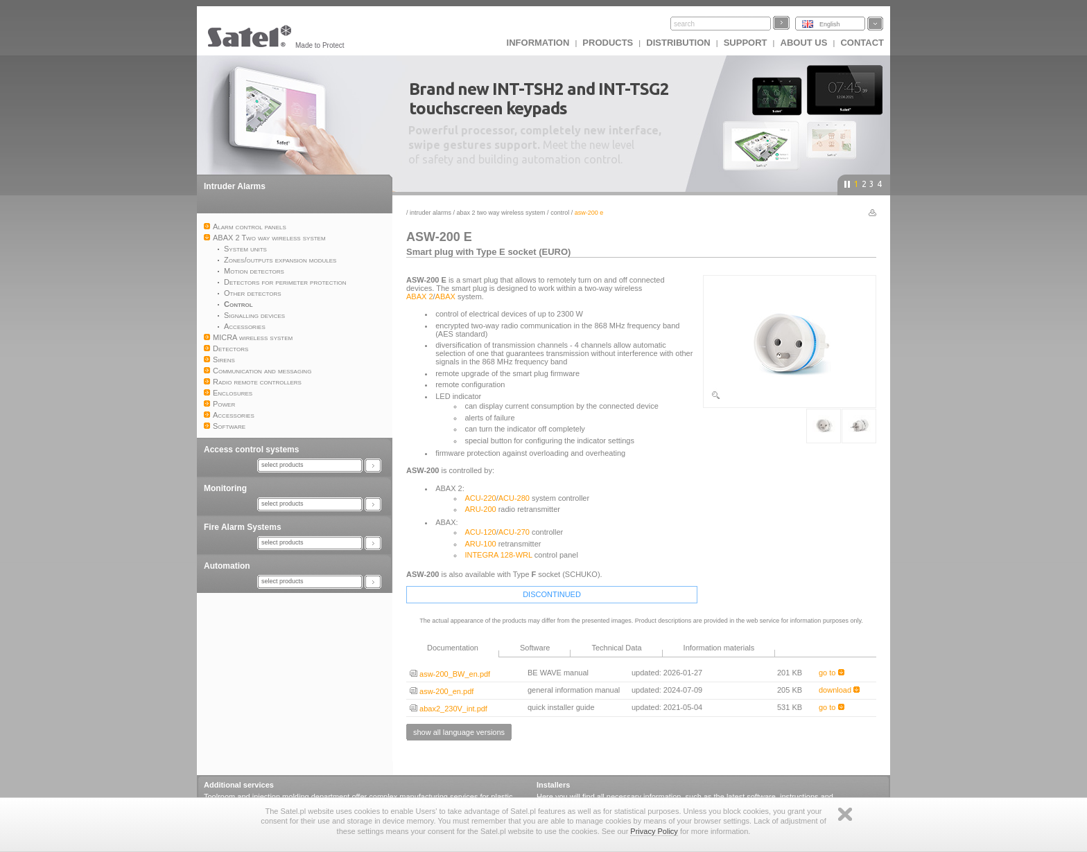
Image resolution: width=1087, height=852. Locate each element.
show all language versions (459, 732)
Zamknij (845, 814)
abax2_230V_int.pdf (448, 708)
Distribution (678, 42)
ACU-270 (514, 532)
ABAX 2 (419, 296)
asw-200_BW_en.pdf (450, 674)
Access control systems (251, 449)
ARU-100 (480, 544)
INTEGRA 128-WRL (498, 555)
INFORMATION (538, 42)
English (829, 24)
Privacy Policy (653, 831)
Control (559, 212)
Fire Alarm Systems (242, 527)
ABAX (445, 296)
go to (831, 672)
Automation (227, 566)
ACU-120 (480, 532)
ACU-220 (480, 498)
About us (804, 42)
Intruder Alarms (235, 186)
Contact (862, 42)
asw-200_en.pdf (441, 691)
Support (745, 42)
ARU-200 (480, 509)
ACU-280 (514, 498)
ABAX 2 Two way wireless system (501, 212)
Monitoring (225, 488)
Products (607, 42)
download (839, 690)
